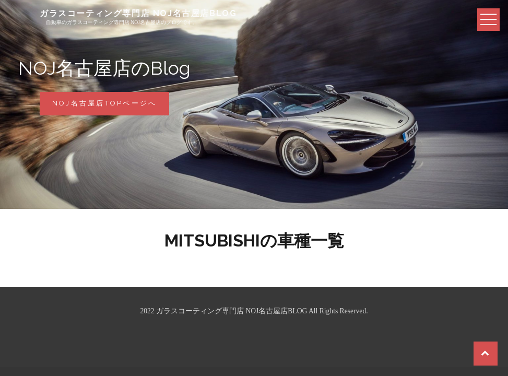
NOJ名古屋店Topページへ (111, 106)
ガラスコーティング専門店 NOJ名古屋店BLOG (138, 13)
